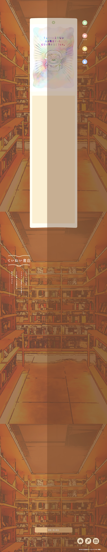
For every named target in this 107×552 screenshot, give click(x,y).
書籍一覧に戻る (53, 531)
